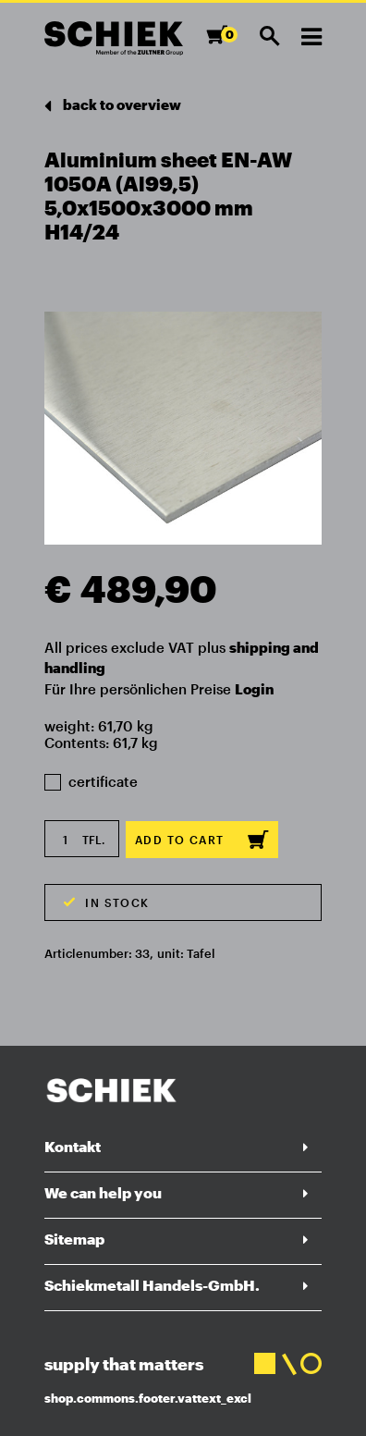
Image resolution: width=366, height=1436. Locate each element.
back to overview (112, 106)
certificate (91, 781)
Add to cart (202, 839)
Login (254, 689)
